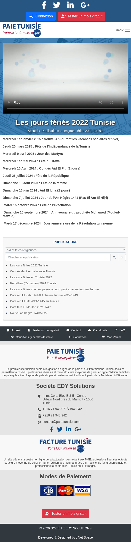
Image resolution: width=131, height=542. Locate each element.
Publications (50, 131)
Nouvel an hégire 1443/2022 (28, 313)
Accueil (33, 131)
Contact (76, 330)
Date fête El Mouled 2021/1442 (30, 307)
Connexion (79, 337)
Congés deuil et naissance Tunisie (32, 271)
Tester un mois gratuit (46, 330)
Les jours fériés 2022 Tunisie (29, 265)
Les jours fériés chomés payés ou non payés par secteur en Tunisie (54, 289)
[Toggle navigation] (123, 29)
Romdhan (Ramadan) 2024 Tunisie (33, 283)
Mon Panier (114, 337)
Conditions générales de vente (34, 337)
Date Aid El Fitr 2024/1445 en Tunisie (34, 301)
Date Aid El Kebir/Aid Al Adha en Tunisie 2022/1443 (44, 295)
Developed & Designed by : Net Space (65, 537)
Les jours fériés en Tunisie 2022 (31, 277)
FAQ (122, 330)
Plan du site (100, 330)
